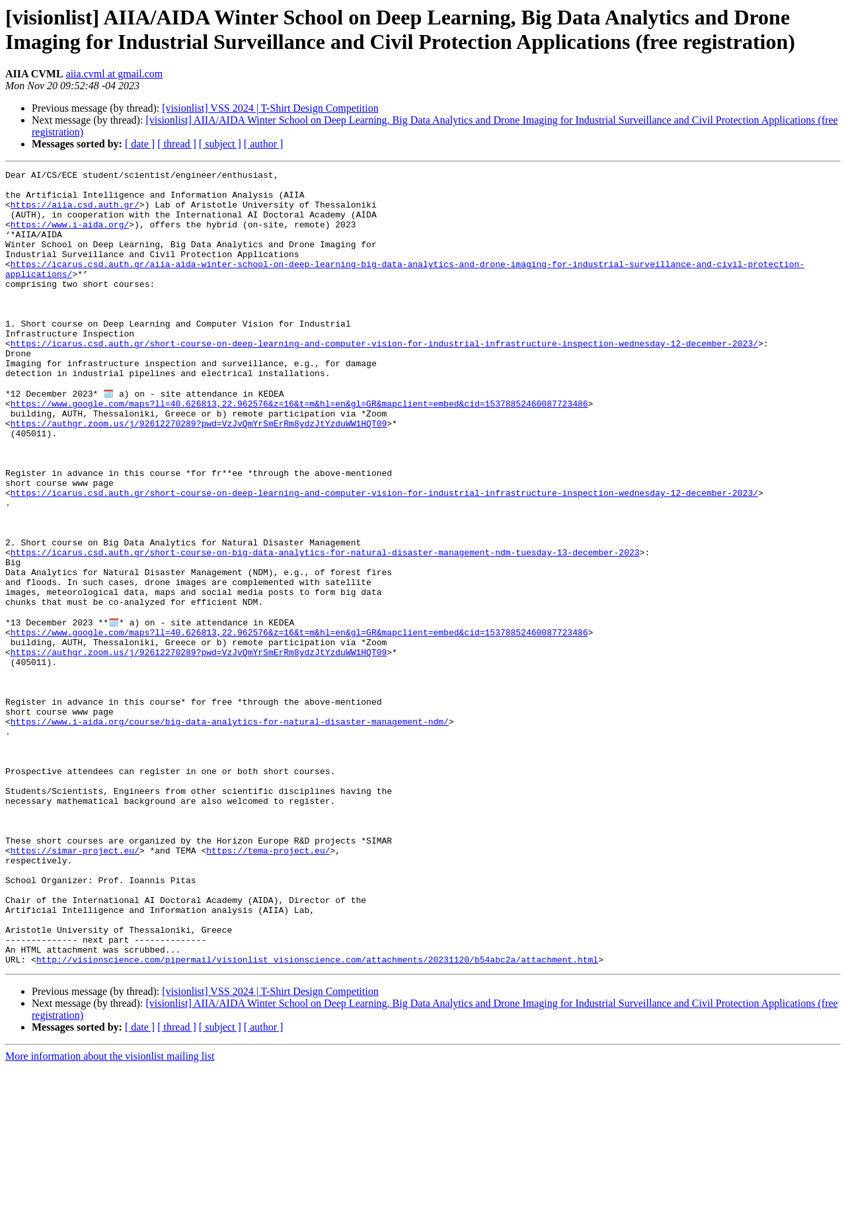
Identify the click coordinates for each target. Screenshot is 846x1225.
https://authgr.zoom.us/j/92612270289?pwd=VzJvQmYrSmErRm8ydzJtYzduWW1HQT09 (199, 474)
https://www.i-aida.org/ (70, 236)
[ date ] (140, 143)
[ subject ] (220, 143)
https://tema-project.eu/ (268, 986)
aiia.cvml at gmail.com (114, 73)
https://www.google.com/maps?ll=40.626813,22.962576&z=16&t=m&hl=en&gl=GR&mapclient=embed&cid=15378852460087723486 (299, 450)
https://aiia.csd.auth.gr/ (75, 212)
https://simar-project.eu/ (75, 986)
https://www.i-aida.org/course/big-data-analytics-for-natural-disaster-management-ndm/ (230, 831)
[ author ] (264, 143)
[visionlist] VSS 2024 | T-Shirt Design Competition (270, 108)
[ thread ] (176, 143)
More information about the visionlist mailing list (109, 1213)
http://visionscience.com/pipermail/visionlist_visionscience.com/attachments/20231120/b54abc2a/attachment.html (317, 1117)
